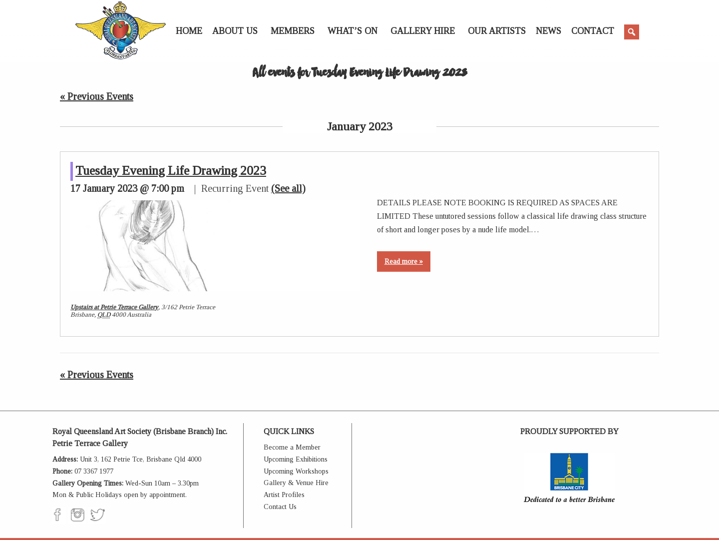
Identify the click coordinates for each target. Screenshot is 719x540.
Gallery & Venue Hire (296, 483)
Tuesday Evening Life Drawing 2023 (170, 170)
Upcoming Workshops (296, 471)
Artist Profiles (284, 495)
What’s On (352, 31)
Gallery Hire (422, 31)
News (548, 31)
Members (293, 31)
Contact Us (280, 507)
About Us (235, 31)
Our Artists (497, 31)
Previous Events (96, 96)
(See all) (288, 188)
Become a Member (292, 447)
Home (189, 31)
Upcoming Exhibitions (296, 459)
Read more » (403, 261)
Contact (592, 31)
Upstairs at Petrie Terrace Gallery (114, 307)
